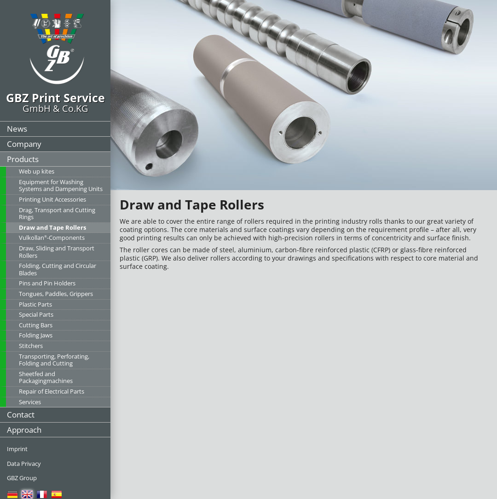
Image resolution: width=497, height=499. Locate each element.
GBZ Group (22, 478)
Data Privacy (24, 463)
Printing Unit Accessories (52, 199)
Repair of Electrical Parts (51, 391)
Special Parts (36, 314)
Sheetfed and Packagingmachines (46, 377)
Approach (24, 429)
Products (23, 159)
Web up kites (36, 171)
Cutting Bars (35, 325)
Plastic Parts (35, 304)
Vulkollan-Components (52, 237)
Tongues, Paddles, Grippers (56, 294)
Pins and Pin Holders (47, 283)
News (17, 128)
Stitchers (31, 346)
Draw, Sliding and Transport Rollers (56, 252)
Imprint (17, 449)
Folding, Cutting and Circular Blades (57, 269)
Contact (21, 414)
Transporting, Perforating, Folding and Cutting (54, 360)
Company (24, 144)
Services (30, 402)
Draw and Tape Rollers (52, 227)
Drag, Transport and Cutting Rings (57, 213)
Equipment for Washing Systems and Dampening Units (61, 185)
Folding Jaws (35, 335)
